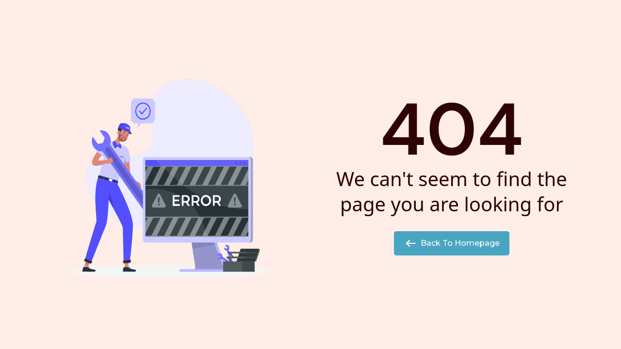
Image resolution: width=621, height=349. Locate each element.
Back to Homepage (452, 243)
